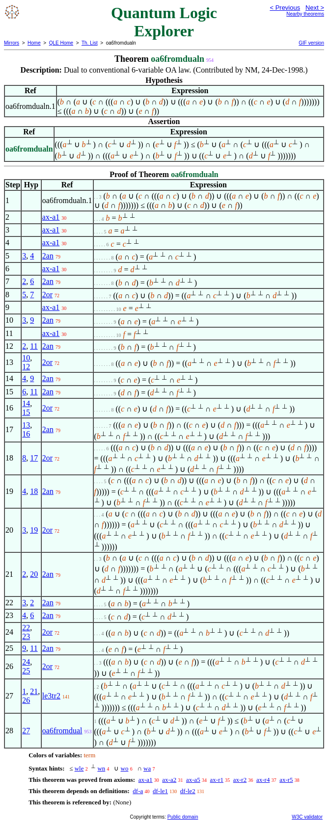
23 (26, 636)
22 (26, 627)
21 (34, 691)
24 (26, 662)
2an (48, 256)
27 (26, 730)
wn (101, 768)
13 (26, 425)
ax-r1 (216, 779)
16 (26, 434)
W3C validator (307, 817)
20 (34, 574)
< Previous (285, 7)
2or (47, 294)
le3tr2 (51, 696)
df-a (138, 791)
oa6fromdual (62, 730)
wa (147, 768)
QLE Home (61, 43)
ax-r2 (239, 779)
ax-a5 (193, 779)
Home (34, 43)
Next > (314, 7)
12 (26, 366)
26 (26, 700)
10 (26, 358)
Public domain (182, 817)
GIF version (311, 43)
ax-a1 (51, 217)
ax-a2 (169, 779)
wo (125, 768)
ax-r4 (263, 779)
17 (34, 458)
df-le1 (160, 791)
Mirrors (11, 43)
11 (33, 346)
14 (26, 403)
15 (26, 412)
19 (34, 530)
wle (79, 768)
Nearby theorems (305, 14)
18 (34, 491)
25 (26, 671)
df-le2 (187, 791)
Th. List (90, 43)
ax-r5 (286, 779)
